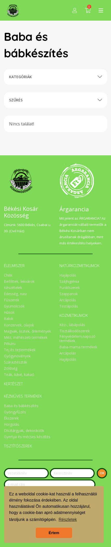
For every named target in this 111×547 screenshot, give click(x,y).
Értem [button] (54, 533)
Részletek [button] (68, 519)
